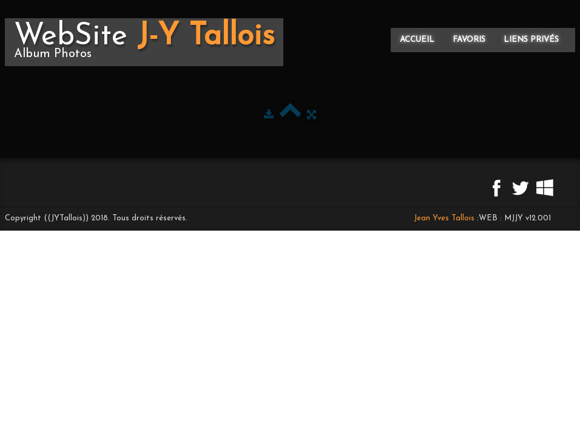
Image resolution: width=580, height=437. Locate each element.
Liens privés (531, 40)
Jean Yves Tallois (444, 218)
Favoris (469, 40)
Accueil (417, 40)
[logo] (144, 42)
